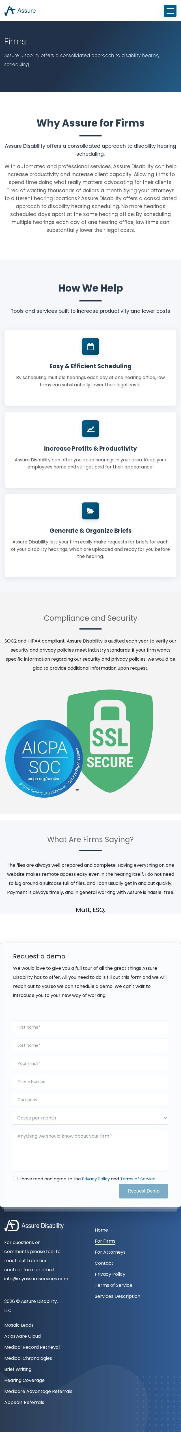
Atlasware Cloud (22, 1336)
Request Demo (144, 1191)
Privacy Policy (96, 1179)
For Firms (105, 1241)
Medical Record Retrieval (32, 1347)
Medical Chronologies (28, 1358)
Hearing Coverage (24, 1380)
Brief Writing (17, 1369)
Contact (104, 1263)
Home (101, 1230)
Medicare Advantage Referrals (38, 1391)
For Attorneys (110, 1252)
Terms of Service (138, 1179)
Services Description (117, 1296)
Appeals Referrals (24, 1402)
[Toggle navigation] (170, 11)
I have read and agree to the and (88, 1179)
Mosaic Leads (19, 1325)
